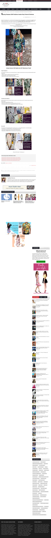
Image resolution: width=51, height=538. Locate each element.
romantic (13, 171)
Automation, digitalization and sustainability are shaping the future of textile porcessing (43, 374)
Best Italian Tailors (41, 486)
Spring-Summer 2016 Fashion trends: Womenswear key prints (11, 158)
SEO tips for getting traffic (36, 473)
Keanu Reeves (35, 476)
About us (25, 0)
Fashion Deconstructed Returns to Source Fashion (42, 337)
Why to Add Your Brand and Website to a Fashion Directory (42, 427)
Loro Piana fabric (41, 465)
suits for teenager (40, 466)
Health (13, 9)
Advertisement (30, 0)
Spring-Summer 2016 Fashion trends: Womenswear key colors (11, 159)
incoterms (39, 493)
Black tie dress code (36, 483)
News (28, 9)
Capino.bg (34, 509)
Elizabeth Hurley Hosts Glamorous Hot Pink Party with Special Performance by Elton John (42, 385)
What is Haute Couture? (41, 509)
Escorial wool (35, 493)
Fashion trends (12, 11)
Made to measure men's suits (43, 476)
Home (31, 537)
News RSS (23, 536)
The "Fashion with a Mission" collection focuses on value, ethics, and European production (42, 406)
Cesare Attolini (35, 468)
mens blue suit (43, 471)
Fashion (3, 9)
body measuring (42, 506)
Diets (17, 9)
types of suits (40, 481)
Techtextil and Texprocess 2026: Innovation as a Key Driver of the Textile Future (43, 437)
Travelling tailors (20, 522)
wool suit (40, 468)
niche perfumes (35, 508)
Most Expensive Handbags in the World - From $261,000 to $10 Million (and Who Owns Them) (42, 305)
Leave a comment (9, 163)
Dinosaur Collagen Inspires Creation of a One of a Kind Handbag (42, 326)
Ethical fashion (35, 503)
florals (5, 171)
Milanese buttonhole (36, 471)
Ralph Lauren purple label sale (37, 463)
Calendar (14, 0)
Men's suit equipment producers (24, 525)
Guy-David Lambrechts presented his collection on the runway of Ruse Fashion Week (42, 401)
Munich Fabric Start (46, 493)
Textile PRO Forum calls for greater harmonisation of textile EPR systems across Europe (42, 311)
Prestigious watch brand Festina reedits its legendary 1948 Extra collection (18, 202)
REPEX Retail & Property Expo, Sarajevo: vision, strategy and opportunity (42, 432)
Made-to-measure (37, 521)
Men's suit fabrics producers (22, 524)
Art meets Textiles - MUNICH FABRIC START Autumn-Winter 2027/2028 (42, 316)
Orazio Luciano (45, 468)
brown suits (45, 463)
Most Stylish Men (34, 9)
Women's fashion (19, 0)
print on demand (35, 496)
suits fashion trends (36, 501)
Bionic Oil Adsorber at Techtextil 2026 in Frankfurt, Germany (42, 390)
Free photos (34, 504)
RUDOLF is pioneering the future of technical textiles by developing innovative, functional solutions (43, 369)
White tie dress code (43, 483)
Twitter (21, 536)
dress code (34, 466)
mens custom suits (41, 480)
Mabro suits (40, 485)
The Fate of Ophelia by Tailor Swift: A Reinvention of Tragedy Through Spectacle (42, 453)
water (11, 171)
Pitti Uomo (45, 485)
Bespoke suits (46, 529)
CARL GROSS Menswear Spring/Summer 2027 (42, 342)
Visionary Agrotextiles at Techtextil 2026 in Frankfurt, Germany (43, 395)
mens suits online (43, 488)
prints (18, 170)
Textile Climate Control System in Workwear (41, 363)
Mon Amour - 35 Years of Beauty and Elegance (41, 353)
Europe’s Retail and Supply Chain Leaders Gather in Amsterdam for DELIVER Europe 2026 (42, 348)
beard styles (46, 498)
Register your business (40, 261)
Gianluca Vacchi (35, 475)
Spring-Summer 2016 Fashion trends (10, 170)
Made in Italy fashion (42, 496)
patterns (20, 170)
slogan (17, 171)
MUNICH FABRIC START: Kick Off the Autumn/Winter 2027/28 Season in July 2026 (42, 332)
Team (36, 537)
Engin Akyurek (41, 475)
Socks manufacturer (36, 506)
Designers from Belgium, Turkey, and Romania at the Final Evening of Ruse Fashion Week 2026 (42, 417)
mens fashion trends (36, 478)
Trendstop (24, 170)
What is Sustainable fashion (37, 499)
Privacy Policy (47, 537)
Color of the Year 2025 (41, 504)
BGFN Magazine (4, 0)
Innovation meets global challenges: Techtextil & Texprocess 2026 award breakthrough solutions (41, 422)
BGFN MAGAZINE (3, 11)
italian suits (40, 470)
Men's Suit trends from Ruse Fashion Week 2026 (43, 358)
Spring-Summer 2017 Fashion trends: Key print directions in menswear (30, 202)
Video (40, 9)
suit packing (34, 481)
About (34, 537)
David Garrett (44, 473)
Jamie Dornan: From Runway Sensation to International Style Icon (42, 321)
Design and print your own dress (44, 503)
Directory (9, 0)
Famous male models (36, 491)
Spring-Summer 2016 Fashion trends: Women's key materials (11, 157)
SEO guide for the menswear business (42, 525)
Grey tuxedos (35, 485)
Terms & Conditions (41, 537)
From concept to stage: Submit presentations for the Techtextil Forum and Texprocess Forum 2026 (42, 448)
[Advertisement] (31, 4)
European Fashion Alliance (43, 508)
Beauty (8, 9)
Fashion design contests (44, 501)
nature (8, 171)
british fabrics (35, 480)
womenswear (29, 170)
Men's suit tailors (27, 521)
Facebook (17, 536)
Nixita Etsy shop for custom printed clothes (39, 511)
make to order (46, 470)
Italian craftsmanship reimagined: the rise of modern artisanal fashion (42, 443)
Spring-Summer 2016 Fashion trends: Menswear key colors (10, 160)
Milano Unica (35, 486)
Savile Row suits (43, 478)
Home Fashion (22, 9)
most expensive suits (36, 488)
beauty (46, 466)
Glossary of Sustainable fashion (5, 201)
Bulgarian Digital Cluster (29, 536)
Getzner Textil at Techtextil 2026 (41, 378)
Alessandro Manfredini (44, 491)
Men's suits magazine (7, 523)
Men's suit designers (26, 522)
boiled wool (45, 481)
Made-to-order (42, 521)
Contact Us (35, 0)
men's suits (9, 521)
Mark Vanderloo (35, 465)
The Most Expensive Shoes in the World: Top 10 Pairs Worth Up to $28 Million (42, 300)
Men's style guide (10, 522)
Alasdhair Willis (35, 470)
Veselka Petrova (27, 17)
